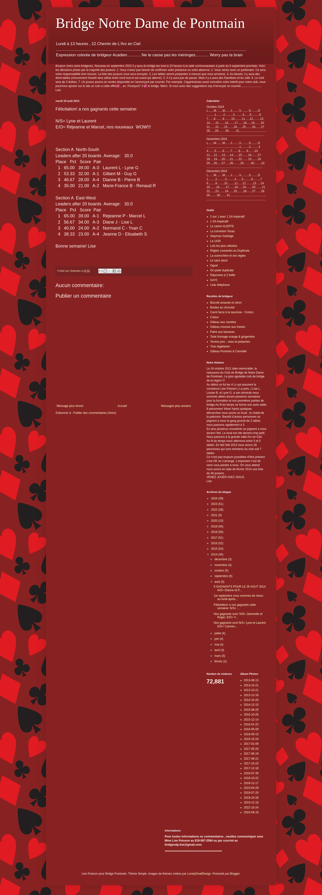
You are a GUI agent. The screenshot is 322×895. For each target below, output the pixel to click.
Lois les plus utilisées (223, 246)
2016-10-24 (251, 739)
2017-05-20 (251, 749)
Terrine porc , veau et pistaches (230, 341)
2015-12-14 (251, 719)
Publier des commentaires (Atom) (94, 413)
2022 (214, 509)
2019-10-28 (251, 797)
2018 (214, 532)
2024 (214, 498)
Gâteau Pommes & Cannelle (228, 351)
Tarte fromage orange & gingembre (232, 336)
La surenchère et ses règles (228, 255)
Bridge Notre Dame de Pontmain (150, 23)
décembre (221, 559)
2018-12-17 (251, 783)
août (217, 581)
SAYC (214, 280)
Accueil (122, 406)
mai (217, 644)
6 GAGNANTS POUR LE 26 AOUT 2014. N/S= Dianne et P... (240, 588)
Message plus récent (70, 406)
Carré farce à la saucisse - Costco (232, 312)
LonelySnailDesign (199, 873)
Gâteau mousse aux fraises (227, 327)
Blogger (235, 873)
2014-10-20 (251, 700)
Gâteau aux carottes (223, 322)
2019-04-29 (251, 788)
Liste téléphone (220, 285)
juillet (218, 633)
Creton (214, 317)
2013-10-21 (251, 685)
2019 (214, 526)
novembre (221, 565)
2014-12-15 (251, 704)
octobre (219, 570)
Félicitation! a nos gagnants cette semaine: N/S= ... (235, 606)
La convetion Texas (222, 231)
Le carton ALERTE (222, 226)
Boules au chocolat (222, 307)
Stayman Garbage (222, 236)
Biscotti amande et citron (226, 302)
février (218, 661)
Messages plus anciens (176, 406)
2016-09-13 (251, 734)
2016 (214, 543)
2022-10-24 (251, 807)
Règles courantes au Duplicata (229, 250)
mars (218, 656)
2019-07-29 (251, 792)
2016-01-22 (251, 724)
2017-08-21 (251, 758)
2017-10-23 (251, 763)
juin (217, 639)
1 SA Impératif (219, 221)
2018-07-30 (251, 773)
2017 (214, 537)
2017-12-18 (251, 768)
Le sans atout (219, 260)
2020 (214, 520)
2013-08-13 (251, 680)
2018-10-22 (251, 778)
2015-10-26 (251, 714)
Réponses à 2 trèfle (222, 275)
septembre (221, 576)
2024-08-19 (251, 812)
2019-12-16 (251, 802)
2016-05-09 (251, 729)
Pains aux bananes (222, 332)
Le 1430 (215, 241)
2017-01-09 (251, 743)
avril (217, 650)
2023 (214, 504)
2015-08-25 (251, 709)
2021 (214, 515)
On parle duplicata (222, 270)
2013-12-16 (251, 695)
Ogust (214, 265)
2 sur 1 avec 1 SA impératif (227, 216)
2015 (214, 548)
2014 (214, 554)
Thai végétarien (220, 346)
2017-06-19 (251, 753)
